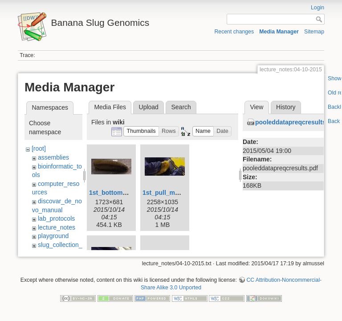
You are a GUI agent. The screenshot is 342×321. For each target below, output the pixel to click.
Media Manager (279, 32)
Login (317, 7)
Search (181, 107)
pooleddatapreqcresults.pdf (296, 122)
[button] (141, 131)
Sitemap (314, 32)
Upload (149, 107)
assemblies (53, 157)
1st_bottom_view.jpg (120, 192)
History (286, 107)
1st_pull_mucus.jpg (171, 192)
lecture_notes (56, 227)
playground (53, 235)
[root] (39, 148)
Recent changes (234, 32)
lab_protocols (56, 218)
